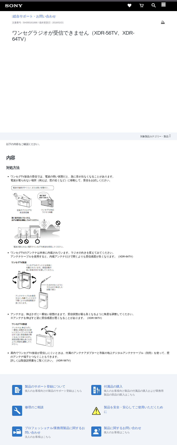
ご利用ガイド (139, 397)
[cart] (142, 5)
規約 (152, 397)
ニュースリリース (111, 403)
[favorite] (129, 5)
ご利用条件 (28, 431)
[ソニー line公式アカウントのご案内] (128, 412)
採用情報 (75, 403)
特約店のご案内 (91, 403)
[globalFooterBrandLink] (142, 433)
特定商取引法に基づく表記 (114, 397)
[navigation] (166, 5)
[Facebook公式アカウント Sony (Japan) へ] (151, 412)
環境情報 (128, 403)
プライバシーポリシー (47, 431)
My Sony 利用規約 (145, 403)
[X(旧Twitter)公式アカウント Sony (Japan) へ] (136, 412)
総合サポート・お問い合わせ (34, 16)
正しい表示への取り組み (72, 431)
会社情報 (62, 403)
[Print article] (163, 22)
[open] (154, 5)
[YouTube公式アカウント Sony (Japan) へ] (143, 412)
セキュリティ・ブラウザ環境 (82, 397)
